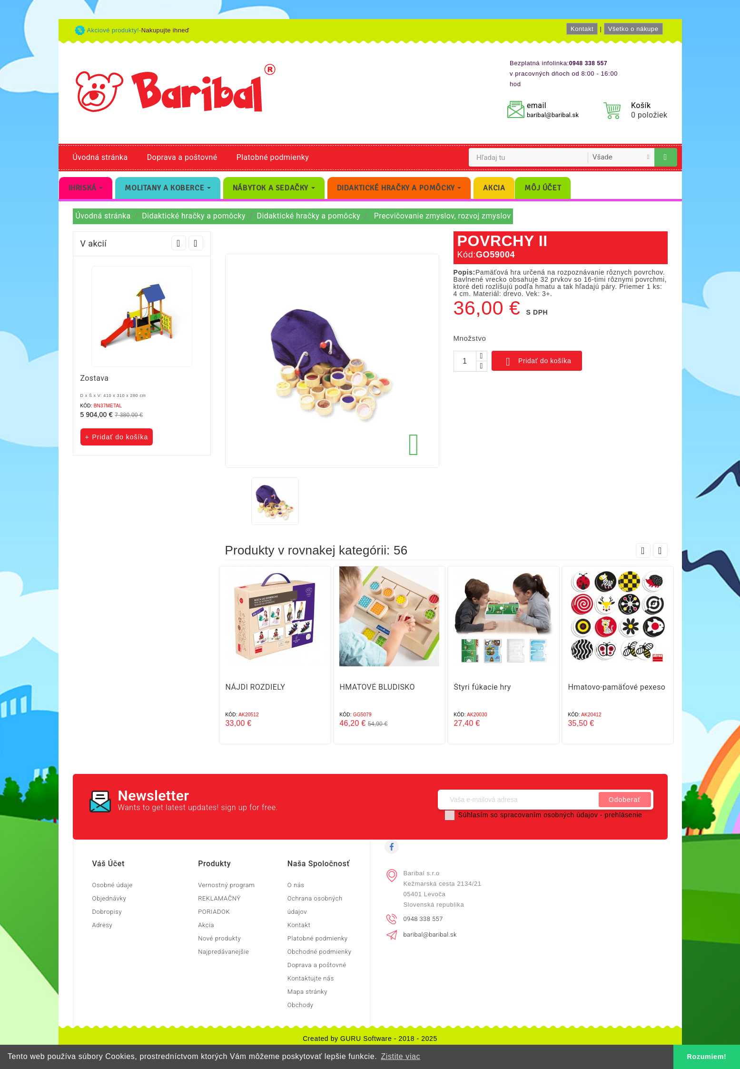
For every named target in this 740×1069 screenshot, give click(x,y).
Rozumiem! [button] (707, 1056)
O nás (296, 885)
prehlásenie (623, 815)
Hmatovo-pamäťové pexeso (617, 687)
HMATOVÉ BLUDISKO (377, 687)
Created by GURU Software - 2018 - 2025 (370, 1038)
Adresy (102, 925)
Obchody (300, 1005)
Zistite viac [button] (400, 1056)
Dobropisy (107, 911)
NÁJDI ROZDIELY (256, 687)
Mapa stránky (307, 991)
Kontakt (582, 28)
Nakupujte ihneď (165, 30)
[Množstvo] (465, 361)
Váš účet (108, 863)
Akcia (206, 925)
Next (195, 243)
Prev (178, 243)
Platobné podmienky (273, 157)
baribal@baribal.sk (553, 115)
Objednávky (109, 898)
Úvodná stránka (100, 157)
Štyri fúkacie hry (482, 687)
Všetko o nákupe (633, 28)
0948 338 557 (423, 918)
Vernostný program (226, 885)
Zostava (94, 378)
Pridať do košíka (537, 362)
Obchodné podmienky (319, 951)
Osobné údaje (112, 885)
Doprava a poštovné (182, 157)
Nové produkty (219, 938)
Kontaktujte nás (310, 978)
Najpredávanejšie (223, 951)
